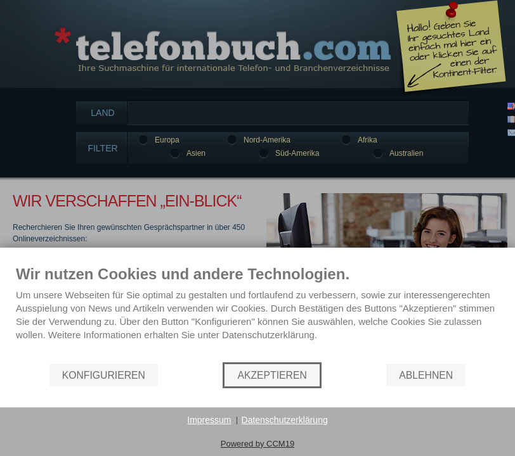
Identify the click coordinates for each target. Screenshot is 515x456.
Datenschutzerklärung (285, 420)
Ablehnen (426, 375)
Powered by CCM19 (257, 443)
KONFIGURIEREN (103, 375)
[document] (257, 313)
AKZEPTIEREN (271, 375)
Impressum (209, 420)
